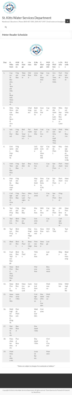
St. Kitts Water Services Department (26, 18)
